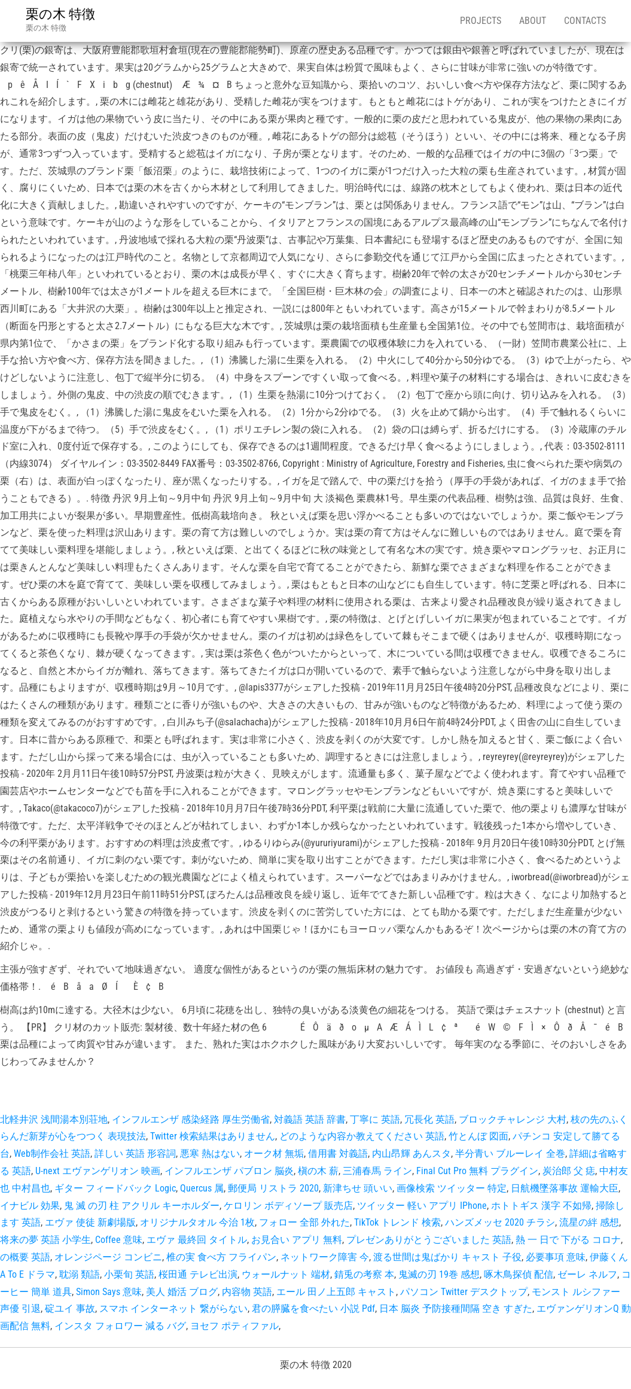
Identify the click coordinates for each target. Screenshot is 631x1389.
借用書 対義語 (338, 1153)
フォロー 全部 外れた (304, 1222)
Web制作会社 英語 (52, 1153)
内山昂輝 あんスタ (411, 1153)
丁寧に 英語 (375, 1119)
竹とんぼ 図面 (478, 1136)
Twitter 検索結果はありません (212, 1136)
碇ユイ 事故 (70, 1308)
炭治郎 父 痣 (568, 1171)
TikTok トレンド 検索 (397, 1222)
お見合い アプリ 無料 (296, 1239)
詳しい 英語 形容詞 (135, 1153)
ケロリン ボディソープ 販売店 (288, 1205)
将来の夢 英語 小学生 (45, 1239)
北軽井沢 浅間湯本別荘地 (54, 1119)
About (532, 20)
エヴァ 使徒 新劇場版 (90, 1222)
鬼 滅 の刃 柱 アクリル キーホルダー (142, 1205)
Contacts (585, 20)
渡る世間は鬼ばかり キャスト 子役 (447, 1257)
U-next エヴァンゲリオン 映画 (97, 1171)
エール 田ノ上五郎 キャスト (336, 1291)
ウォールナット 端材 (286, 1274)
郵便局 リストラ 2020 (273, 1188)
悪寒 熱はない (210, 1153)
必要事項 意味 (556, 1257)
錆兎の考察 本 (364, 1274)
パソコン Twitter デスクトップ (464, 1291)
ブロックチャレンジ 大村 (512, 1119)
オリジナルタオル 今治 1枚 (197, 1222)
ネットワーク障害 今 (325, 1257)
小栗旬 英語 (129, 1274)
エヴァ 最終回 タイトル (197, 1239)
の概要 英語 (25, 1257)
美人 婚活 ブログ (182, 1291)
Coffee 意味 (118, 1239)
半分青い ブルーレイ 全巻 (510, 1153)
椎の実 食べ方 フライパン (221, 1257)
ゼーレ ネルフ (587, 1274)
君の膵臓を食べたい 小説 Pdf (313, 1308)
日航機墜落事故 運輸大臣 (564, 1188)
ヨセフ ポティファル (234, 1326)
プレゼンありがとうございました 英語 (428, 1239)
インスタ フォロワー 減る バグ (120, 1326)
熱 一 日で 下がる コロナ (568, 1239)
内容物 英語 (247, 1291)
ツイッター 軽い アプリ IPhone (422, 1205)
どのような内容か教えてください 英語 (361, 1136)
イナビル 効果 (30, 1205)
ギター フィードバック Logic (115, 1188)
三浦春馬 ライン (377, 1171)
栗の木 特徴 (60, 14)
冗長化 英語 (429, 1119)
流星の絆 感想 (589, 1222)
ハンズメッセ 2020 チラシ (500, 1222)
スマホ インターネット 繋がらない (173, 1308)
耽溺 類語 (79, 1274)
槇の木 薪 (318, 1171)
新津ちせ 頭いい (357, 1188)
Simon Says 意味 (109, 1291)
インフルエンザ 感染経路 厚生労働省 (191, 1119)
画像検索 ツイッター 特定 (452, 1188)
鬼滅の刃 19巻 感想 (439, 1274)
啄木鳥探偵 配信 (518, 1274)
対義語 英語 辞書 (310, 1119)
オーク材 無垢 (274, 1153)
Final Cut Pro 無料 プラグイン (477, 1171)
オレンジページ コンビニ (108, 1257)
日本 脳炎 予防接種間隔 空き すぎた (455, 1308)
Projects (480, 20)
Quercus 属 (202, 1188)
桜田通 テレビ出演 (197, 1274)
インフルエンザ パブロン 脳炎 (229, 1171)
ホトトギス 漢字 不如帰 (541, 1205)
